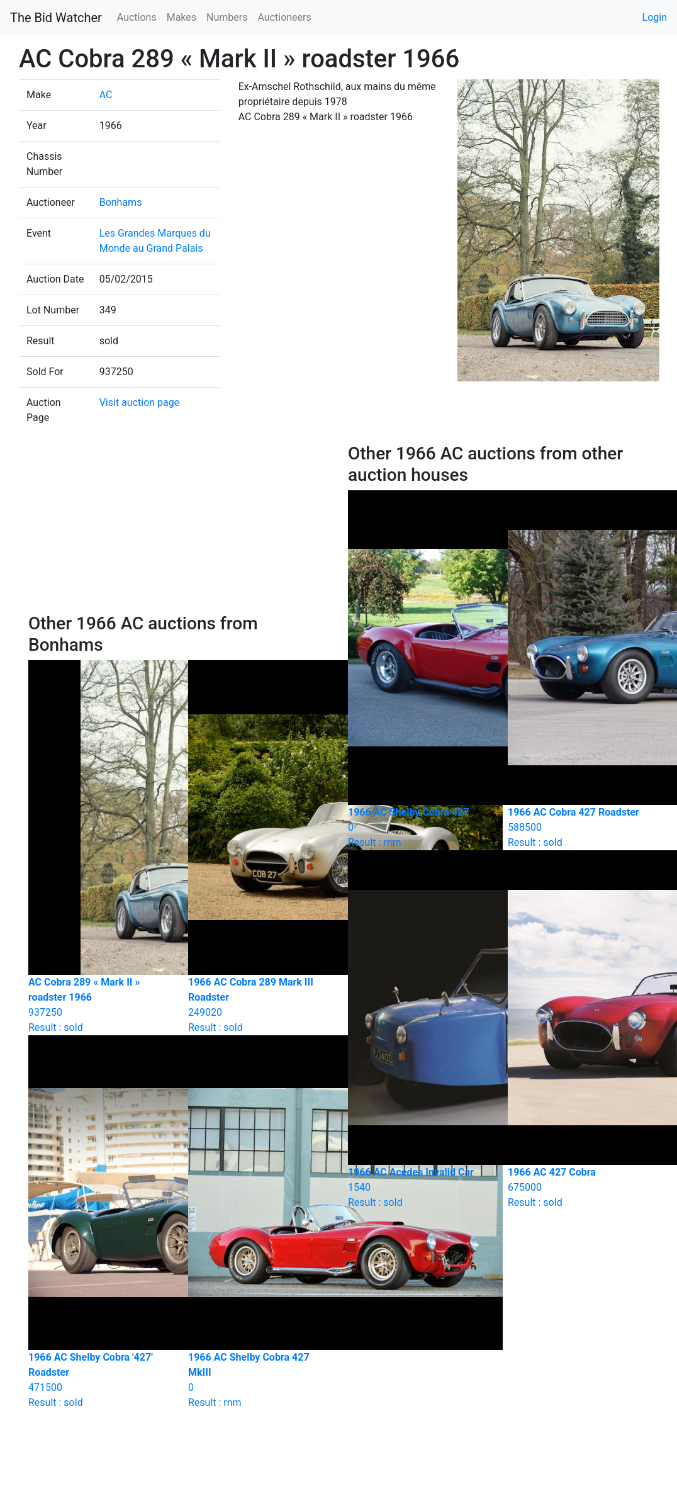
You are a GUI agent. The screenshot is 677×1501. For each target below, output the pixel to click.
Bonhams (120, 202)
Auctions (137, 17)
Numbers (226, 17)
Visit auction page (139, 402)
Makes (181, 17)
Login (654, 17)
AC (106, 95)
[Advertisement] (179, 528)
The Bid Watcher (56, 17)
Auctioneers (284, 17)
